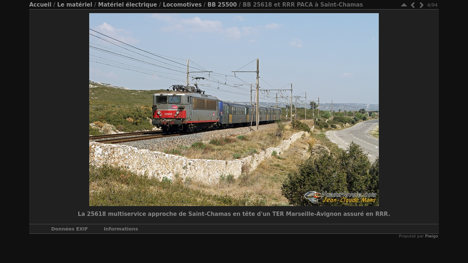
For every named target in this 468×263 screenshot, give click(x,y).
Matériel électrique (127, 4)
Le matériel (74, 4)
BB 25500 (222, 4)
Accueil (40, 4)
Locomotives (182, 4)
